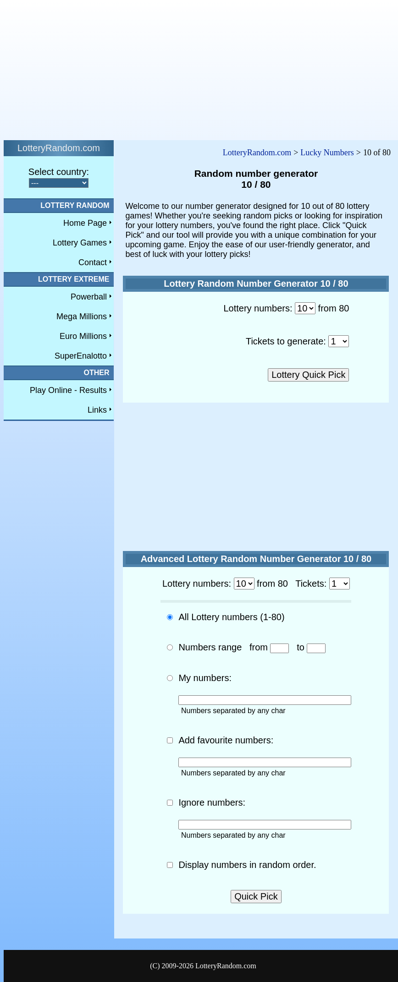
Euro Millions (83, 336)
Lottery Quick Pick (308, 375)
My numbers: (205, 678)
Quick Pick (255, 896)
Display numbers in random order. (247, 865)
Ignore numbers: (211, 802)
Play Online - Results (68, 390)
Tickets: (310, 583)
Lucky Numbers (327, 152)
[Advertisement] (149, 68)
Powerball (89, 296)
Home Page (85, 223)
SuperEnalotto (81, 355)
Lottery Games (80, 242)
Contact (92, 262)
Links (97, 410)
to (300, 647)
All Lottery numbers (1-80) (231, 617)
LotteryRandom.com (257, 152)
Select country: (58, 172)
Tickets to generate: (286, 341)
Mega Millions (81, 316)
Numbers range (210, 647)
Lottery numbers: (257, 308)
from (258, 647)
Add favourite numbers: (225, 740)
